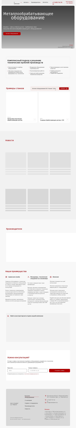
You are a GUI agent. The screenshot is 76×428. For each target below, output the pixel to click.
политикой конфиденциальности (31, 373)
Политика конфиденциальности (16, 417)
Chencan (9, 117)
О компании (28, 400)
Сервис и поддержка (31, 403)
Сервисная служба (14, 277)
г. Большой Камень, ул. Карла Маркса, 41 (54, 416)
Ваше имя (10, 368)
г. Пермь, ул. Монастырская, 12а (52, 419)
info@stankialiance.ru (52, 402)
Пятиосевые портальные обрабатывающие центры (14, 119)
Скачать (63, 88)
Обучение (56, 277)
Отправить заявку (59, 370)
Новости (27, 409)
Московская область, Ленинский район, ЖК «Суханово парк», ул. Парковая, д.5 (57, 396)
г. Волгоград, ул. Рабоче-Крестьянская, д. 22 (55, 411)
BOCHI (41, 118)
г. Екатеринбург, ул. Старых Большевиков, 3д (55, 414)
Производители (30, 406)
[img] (6, 2)
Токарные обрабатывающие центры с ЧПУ (52, 120)
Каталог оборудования (29, 396)
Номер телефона (32, 368)
